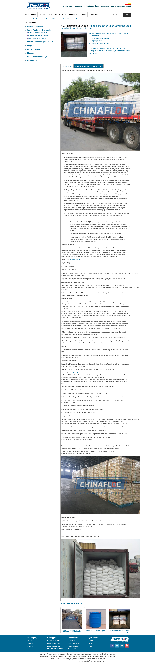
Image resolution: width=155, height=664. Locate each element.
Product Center (45, 14)
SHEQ (84, 14)
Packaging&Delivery (82, 66)
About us (29, 640)
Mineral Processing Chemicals (40, 42)
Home (27, 19)
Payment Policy (72, 649)
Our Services (74, 14)
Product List (32, 60)
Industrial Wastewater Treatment (72, 19)
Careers (91, 640)
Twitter (117, 645)
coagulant (31, 46)
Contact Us (93, 14)
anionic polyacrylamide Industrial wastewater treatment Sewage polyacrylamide (119, 632)
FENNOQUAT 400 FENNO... (56, 649)
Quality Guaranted (73, 643)
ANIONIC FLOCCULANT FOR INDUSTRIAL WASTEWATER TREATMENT (72, 632)
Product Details (67, 66)
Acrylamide (54, 656)
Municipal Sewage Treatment (37, 32)
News (90, 643)
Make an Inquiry (96, 66)
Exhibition (30, 643)
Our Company (30, 14)
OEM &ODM (72, 640)
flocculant (98, 659)
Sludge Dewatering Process (37, 38)
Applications (60, 14)
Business (91, 649)
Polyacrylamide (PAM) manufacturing (91, 661)
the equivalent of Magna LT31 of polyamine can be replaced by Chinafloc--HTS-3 (95, 632)
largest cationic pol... (53, 643)
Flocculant (31, 53)
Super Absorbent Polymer (38, 57)
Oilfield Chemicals (35, 26)
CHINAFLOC (118, 639)
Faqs (90, 646)
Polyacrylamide (33, 49)
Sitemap (84, 654)
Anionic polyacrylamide (70, 659)
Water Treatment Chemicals (51, 19)
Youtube (126, 645)
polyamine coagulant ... (54, 640)
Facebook (112, 645)
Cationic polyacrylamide (86, 659)
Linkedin (122, 645)
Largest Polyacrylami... (54, 646)
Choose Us (30, 646)
